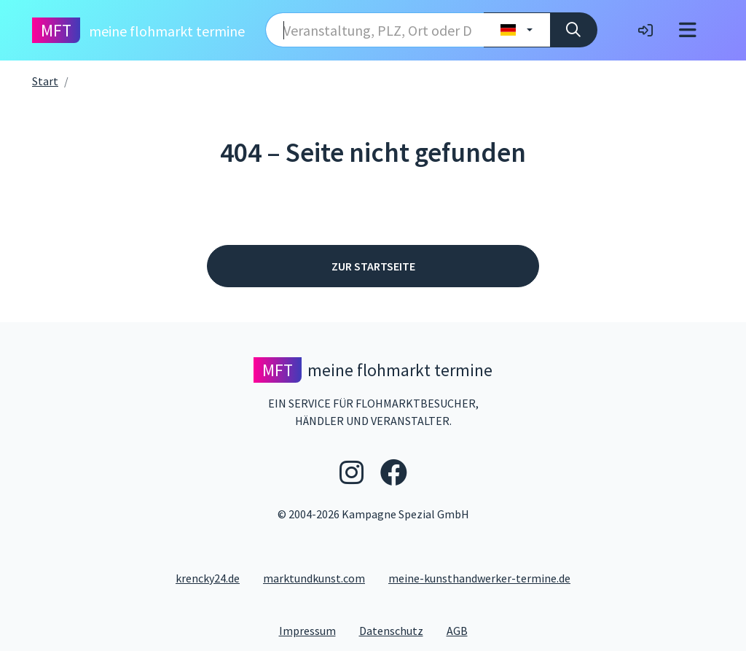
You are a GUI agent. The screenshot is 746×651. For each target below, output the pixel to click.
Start (45, 81)
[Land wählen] (517, 29)
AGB (463, 630)
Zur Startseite (373, 266)
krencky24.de (208, 578)
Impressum (313, 630)
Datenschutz (397, 630)
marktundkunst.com (314, 578)
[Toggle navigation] (687, 30)
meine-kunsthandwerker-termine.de (479, 578)
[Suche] (573, 29)
